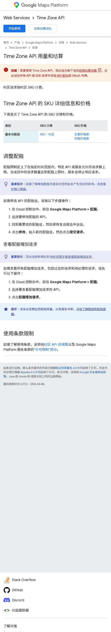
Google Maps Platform (39, 42)
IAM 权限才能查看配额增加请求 (71, 256)
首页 (6, 42)
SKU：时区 (47, 134)
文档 (61, 42)
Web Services (16, 17)
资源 (34, 47)
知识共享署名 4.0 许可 (69, 368)
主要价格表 (81, 134)
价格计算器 (18, 189)
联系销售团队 (43, 28)
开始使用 (14, 28)
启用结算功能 (88, 70)
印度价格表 (81, 138)
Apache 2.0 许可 (30, 372)
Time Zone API (50, 17)
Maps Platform (44, 5)
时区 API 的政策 (56, 345)
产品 (17, 42)
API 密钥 (62, 75)
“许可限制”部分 (45, 350)
